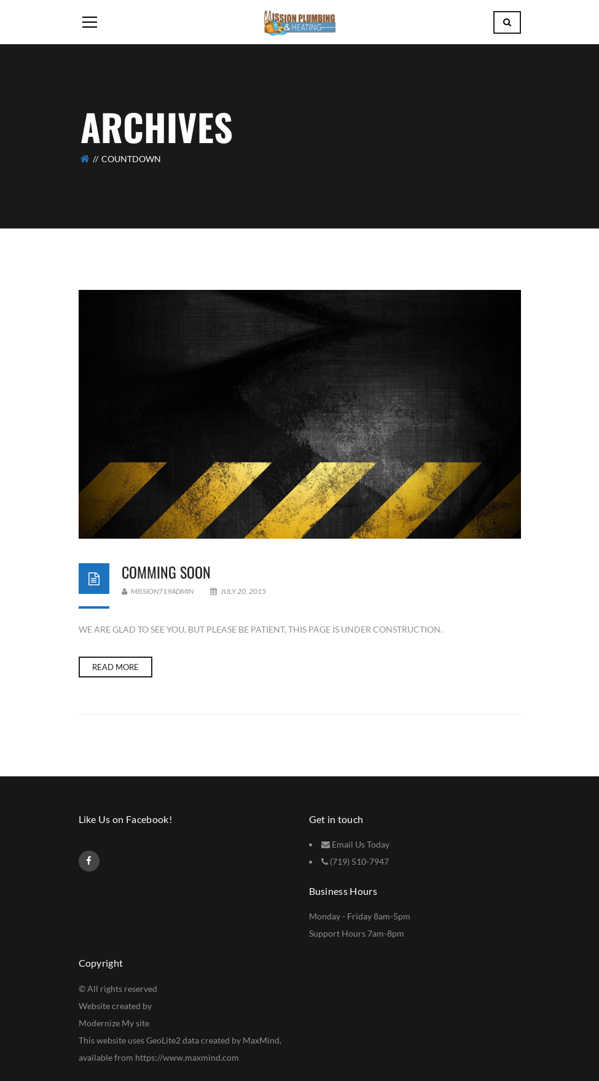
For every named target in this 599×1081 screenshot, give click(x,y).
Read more (115, 667)
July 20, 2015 (238, 591)
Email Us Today (361, 844)
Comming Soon (166, 572)
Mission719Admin (158, 591)
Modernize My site (114, 1023)
